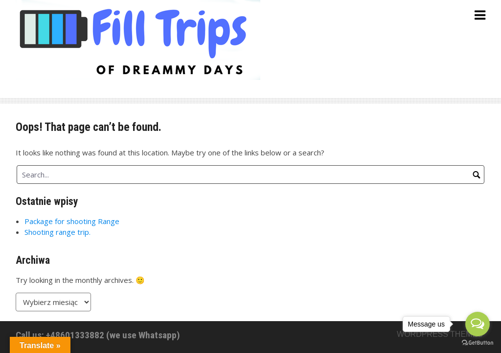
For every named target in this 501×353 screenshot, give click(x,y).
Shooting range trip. (57, 232)
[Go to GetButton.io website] (477, 343)
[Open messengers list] (477, 324)
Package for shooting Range (71, 221)
